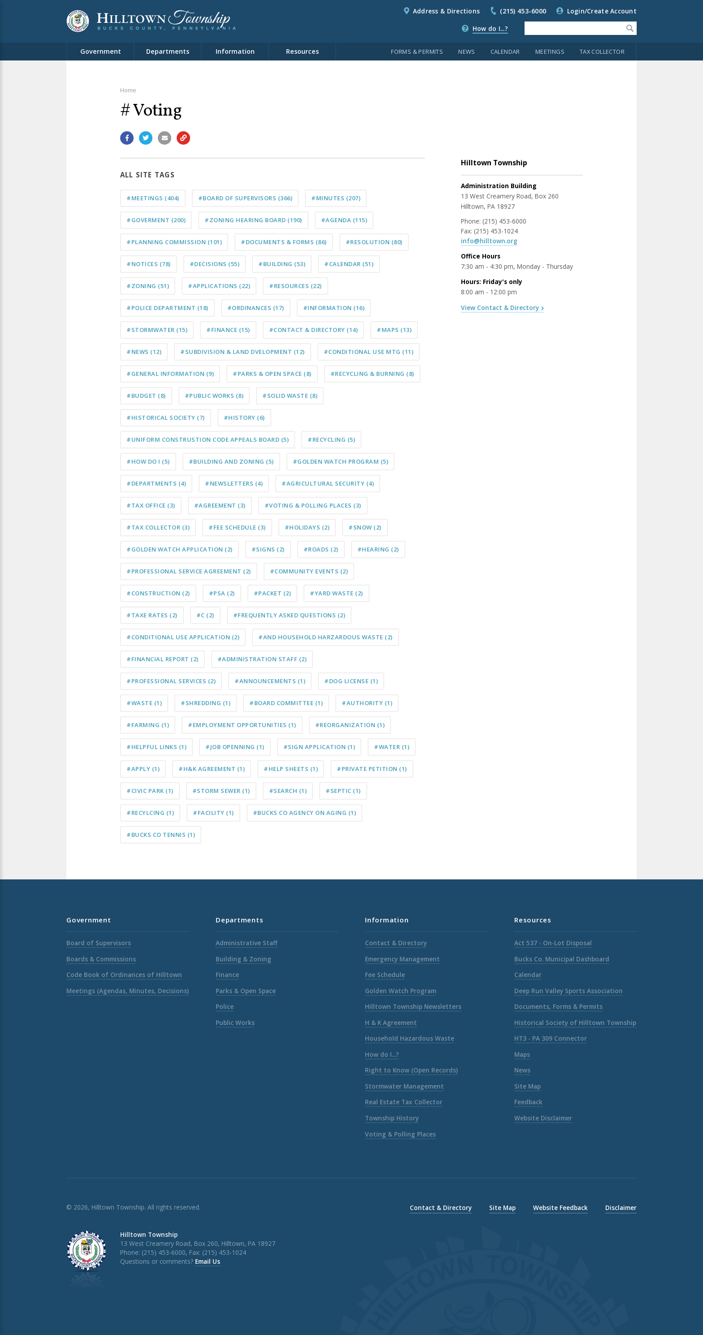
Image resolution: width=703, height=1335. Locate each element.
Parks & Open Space (246, 990)
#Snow (365, 527)
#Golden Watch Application (179, 549)
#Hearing (378, 549)
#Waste (144, 703)
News (466, 51)
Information (235, 51)
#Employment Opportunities (242, 725)
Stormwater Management (404, 1086)
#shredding (205, 703)
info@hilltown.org (489, 241)
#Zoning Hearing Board (253, 220)
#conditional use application (182, 637)
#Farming (147, 725)
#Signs (268, 549)
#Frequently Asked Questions (289, 615)
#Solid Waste (289, 396)
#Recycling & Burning (372, 374)
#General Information (170, 374)
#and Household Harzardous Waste (325, 637)
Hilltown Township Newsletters (413, 1006)
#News (143, 352)
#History (244, 417)
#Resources (295, 286)
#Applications (219, 286)
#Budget (146, 396)
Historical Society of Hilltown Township (575, 1022)
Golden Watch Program (400, 990)
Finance (227, 974)
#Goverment (156, 220)
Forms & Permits (417, 51)
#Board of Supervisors (245, 198)
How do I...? (490, 28)
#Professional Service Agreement (188, 571)
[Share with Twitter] (145, 138)
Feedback (528, 1102)
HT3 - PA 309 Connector (550, 1038)
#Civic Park (150, 791)
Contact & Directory (396, 943)
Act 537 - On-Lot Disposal (553, 943)
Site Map (527, 1086)
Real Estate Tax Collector (404, 1102)
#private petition (372, 769)
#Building (281, 264)
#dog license (351, 681)
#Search (288, 791)
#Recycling (331, 439)
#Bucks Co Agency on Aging (304, 813)
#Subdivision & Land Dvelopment (242, 352)
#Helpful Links (156, 747)
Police (225, 1006)
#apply (143, 769)
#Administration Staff (262, 659)
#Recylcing (150, 813)
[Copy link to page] (183, 138)
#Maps (394, 330)
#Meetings (152, 198)
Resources (302, 51)
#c (205, 615)
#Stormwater (156, 330)
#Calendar (348, 264)
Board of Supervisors (98, 943)
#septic (343, 791)
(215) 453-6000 (523, 11)
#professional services (171, 681)
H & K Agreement (391, 1022)
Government (100, 51)
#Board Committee (286, 703)
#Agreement (220, 505)
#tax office (150, 505)
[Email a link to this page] (164, 138)
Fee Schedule (385, 974)
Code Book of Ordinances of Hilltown (124, 974)
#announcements (269, 681)
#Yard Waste (336, 593)
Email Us (207, 1261)
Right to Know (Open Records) (411, 1070)
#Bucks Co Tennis (160, 835)
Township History (392, 1118)
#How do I (148, 461)
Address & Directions (446, 11)
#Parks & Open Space (272, 374)
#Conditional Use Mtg (369, 352)
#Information (334, 308)
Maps (522, 1054)
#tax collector (158, 527)
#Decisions (215, 264)
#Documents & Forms (284, 242)
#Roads (321, 549)
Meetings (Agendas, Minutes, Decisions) (127, 990)
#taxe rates (152, 615)
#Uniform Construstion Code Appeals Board (207, 439)
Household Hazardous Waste (409, 1038)
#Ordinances (255, 308)
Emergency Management (402, 959)
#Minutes (335, 198)
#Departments (156, 483)
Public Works (235, 1022)
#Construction (158, 593)
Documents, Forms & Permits (558, 1006)
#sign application (319, 747)
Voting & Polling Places (400, 1134)
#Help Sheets (291, 769)
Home (128, 90)
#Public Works (214, 396)
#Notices (148, 264)
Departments (167, 51)
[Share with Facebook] (127, 138)
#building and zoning (231, 461)
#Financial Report (162, 659)
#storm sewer (221, 791)
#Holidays (307, 527)
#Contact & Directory (313, 330)
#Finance (228, 330)
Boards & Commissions (101, 959)
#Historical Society (165, 417)
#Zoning (147, 286)
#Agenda (344, 220)
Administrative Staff (247, 943)
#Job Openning (235, 747)
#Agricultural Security (328, 483)
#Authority (367, 703)
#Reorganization (350, 725)
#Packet (272, 593)
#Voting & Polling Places (313, 505)
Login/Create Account (602, 11)
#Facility (213, 813)
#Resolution (374, 242)
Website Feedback (560, 1207)
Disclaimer (621, 1207)
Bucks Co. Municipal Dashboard (561, 959)
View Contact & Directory (500, 307)
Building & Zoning (243, 959)
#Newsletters (234, 483)
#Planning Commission (174, 242)
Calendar (505, 51)
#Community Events (309, 571)
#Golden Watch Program (341, 461)
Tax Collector (602, 51)
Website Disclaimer (543, 1118)
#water (391, 747)
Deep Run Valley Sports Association (568, 990)
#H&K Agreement (211, 769)
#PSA (222, 593)
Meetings (549, 51)
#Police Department (167, 308)
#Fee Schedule (237, 527)
